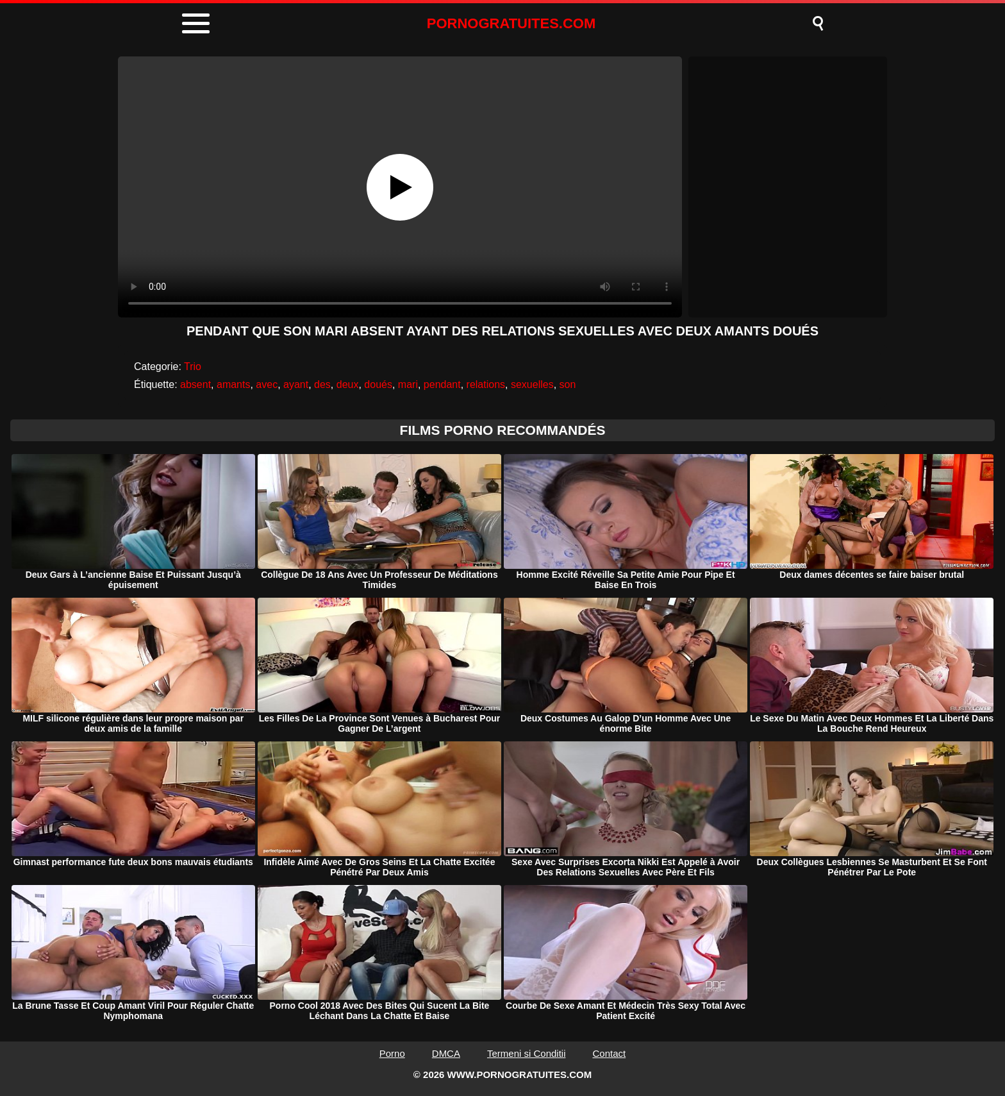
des (322, 384)
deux (347, 384)
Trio (192, 366)
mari (408, 384)
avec (267, 384)
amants (233, 384)
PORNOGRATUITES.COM (511, 23)
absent (195, 384)
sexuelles (532, 384)
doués (378, 384)
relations (486, 384)
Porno (392, 1053)
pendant (442, 384)
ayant (295, 384)
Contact (609, 1053)
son (568, 384)
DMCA (446, 1053)
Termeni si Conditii (526, 1053)
